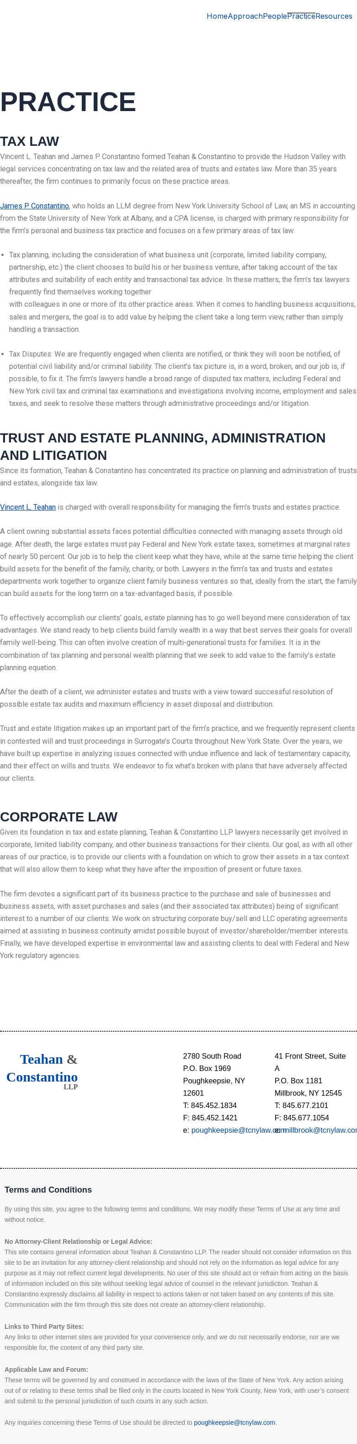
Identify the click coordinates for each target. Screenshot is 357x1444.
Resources (333, 16)
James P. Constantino (34, 206)
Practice (301, 16)
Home (217, 16)
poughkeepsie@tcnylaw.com (239, 1130)
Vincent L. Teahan (28, 507)
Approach (245, 16)
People (275, 16)
